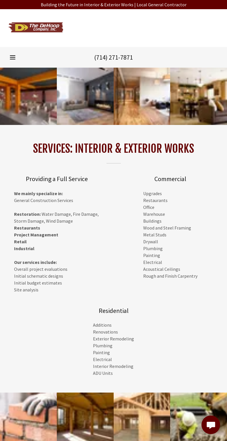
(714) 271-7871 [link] (113, 57)
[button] (12, 57)
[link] (36, 37)
